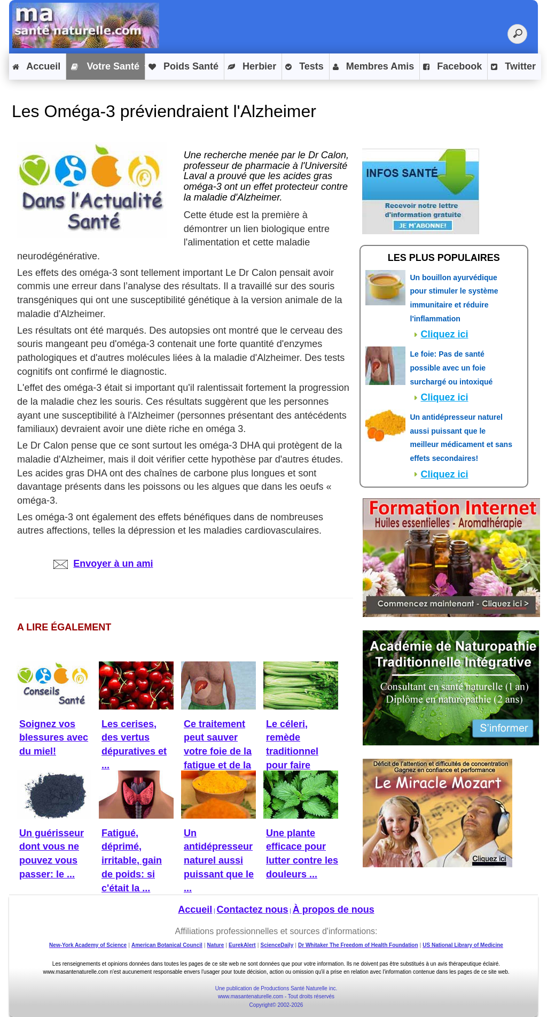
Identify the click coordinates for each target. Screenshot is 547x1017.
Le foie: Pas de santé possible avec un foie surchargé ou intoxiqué (451, 368)
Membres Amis (373, 67)
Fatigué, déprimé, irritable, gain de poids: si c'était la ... (131, 860)
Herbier (252, 67)
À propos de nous (333, 909)
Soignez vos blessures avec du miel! (53, 738)
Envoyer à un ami (103, 563)
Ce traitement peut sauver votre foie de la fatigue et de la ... (218, 751)
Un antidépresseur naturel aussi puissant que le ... (219, 860)
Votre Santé (104, 67)
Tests (304, 67)
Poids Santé (183, 67)
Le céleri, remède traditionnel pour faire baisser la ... (293, 751)
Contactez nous (252, 909)
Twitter (513, 67)
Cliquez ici (444, 334)
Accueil (36, 67)
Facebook (452, 67)
